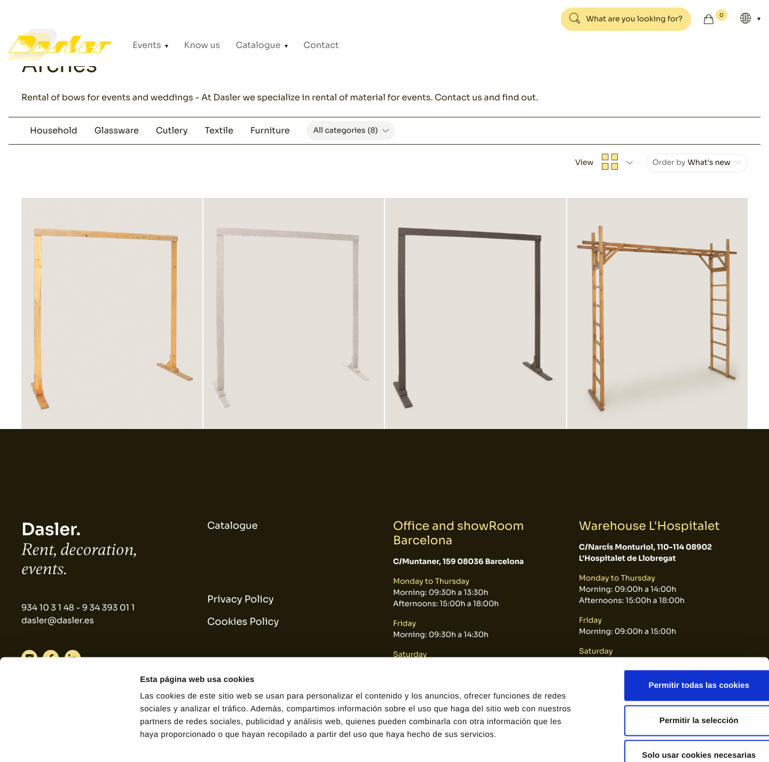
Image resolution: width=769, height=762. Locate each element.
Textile (219, 130)
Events (149, 45)
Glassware (117, 130)
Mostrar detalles (574, 740)
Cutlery (172, 130)
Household (53, 130)
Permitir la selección (679, 657)
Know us (196, 45)
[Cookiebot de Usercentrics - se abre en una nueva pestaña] (69, 741)
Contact (299, 45)
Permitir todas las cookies (680, 621)
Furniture (270, 130)
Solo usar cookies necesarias (680, 691)
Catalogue (245, 45)
